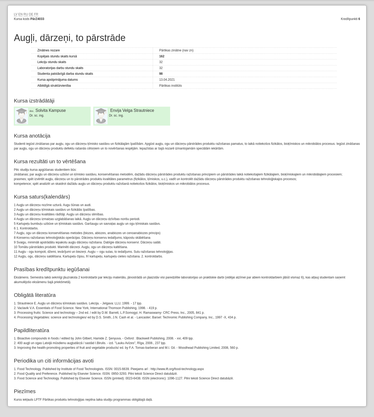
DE (31, 14)
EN (20, 14)
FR (36, 14)
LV (15, 14)
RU (26, 14)
